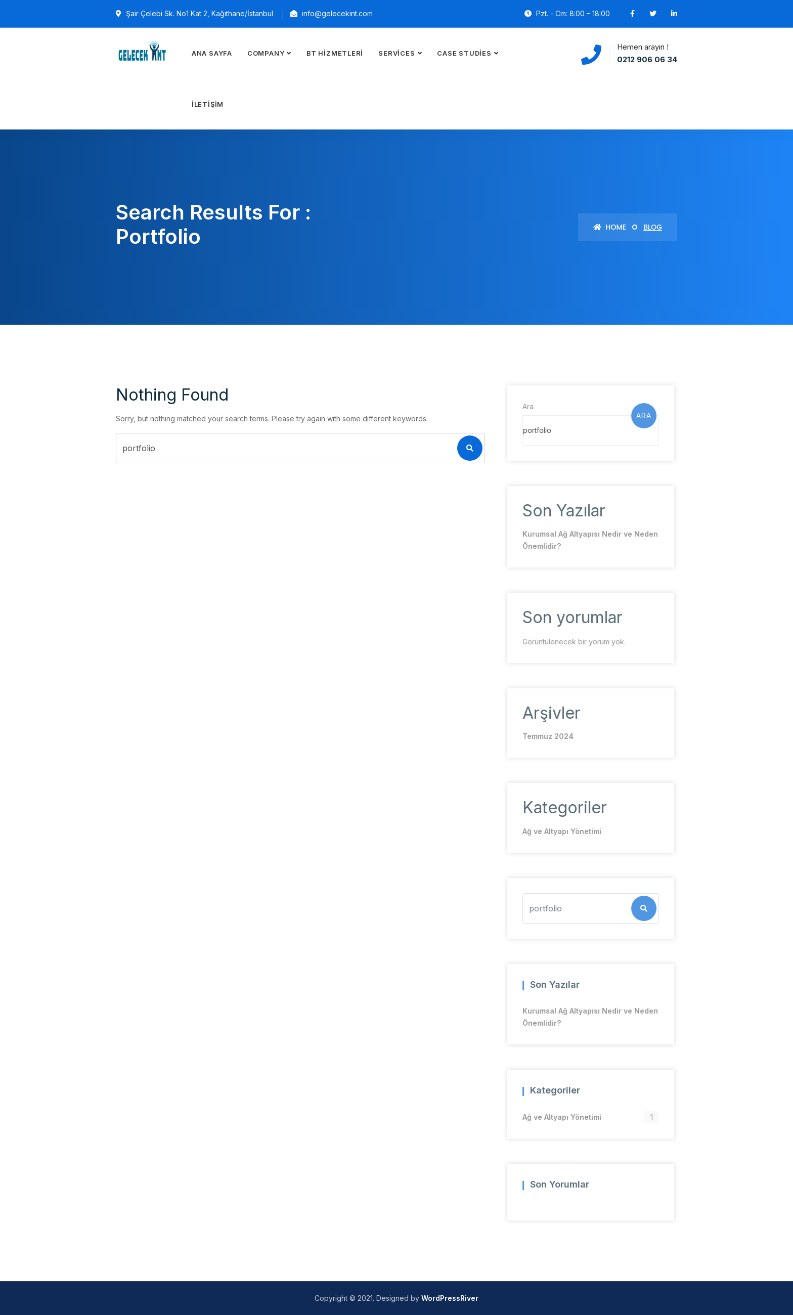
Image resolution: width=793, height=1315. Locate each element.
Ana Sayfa (212, 53)
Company (265, 53)
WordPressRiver (449, 1298)
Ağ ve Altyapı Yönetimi (559, 831)
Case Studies (464, 53)
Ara (526, 406)
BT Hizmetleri (334, 53)
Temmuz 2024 (545, 736)
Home (609, 227)
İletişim (208, 104)
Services (396, 53)
